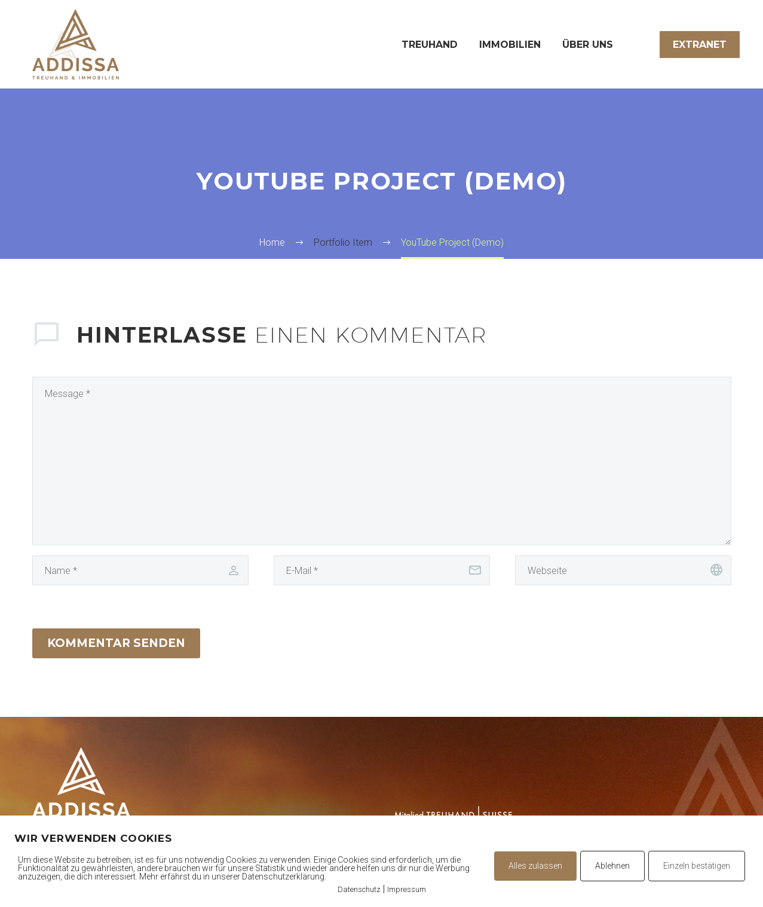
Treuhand (430, 44)
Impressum (406, 889)
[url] (623, 570)
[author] (140, 570)
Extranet (700, 44)
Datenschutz (359, 889)
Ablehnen (612, 866)
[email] (382, 570)
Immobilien (510, 44)
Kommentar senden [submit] (116, 643)
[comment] (381, 461)
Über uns (587, 44)
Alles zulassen (535, 866)
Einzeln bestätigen (696, 866)
